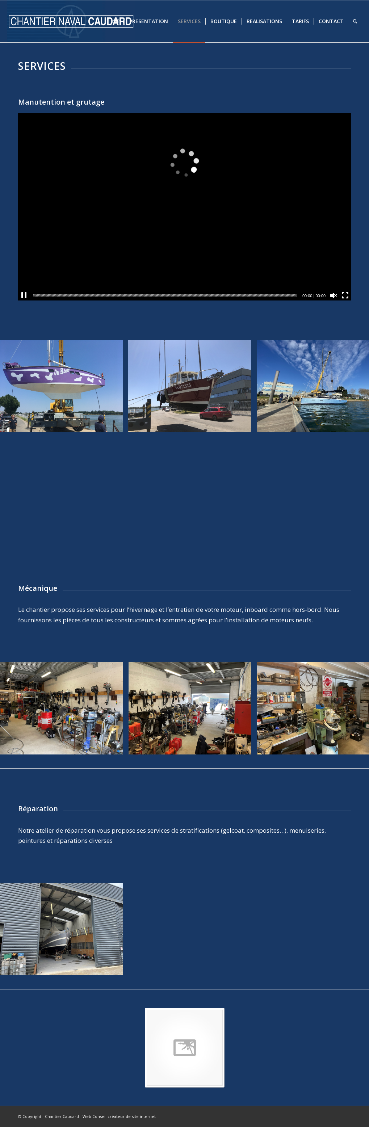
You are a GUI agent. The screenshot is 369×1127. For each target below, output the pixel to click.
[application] (184, 206)
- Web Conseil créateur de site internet (118, 1116)
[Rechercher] (355, 21)
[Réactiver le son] (333, 295)
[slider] (165, 295)
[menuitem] (116, 21)
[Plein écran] (345, 295)
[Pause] (24, 295)
